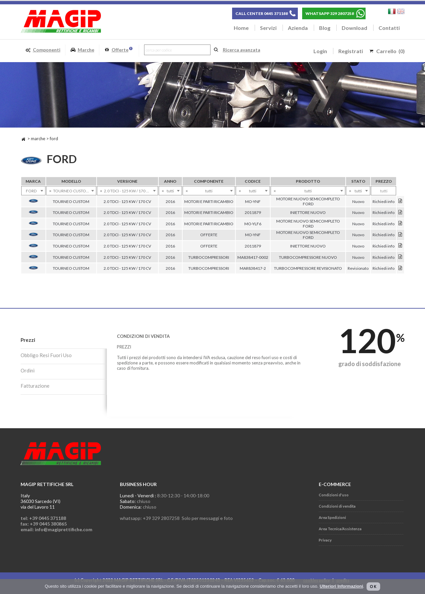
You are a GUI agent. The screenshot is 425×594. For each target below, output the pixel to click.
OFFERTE (208, 234)
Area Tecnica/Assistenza (340, 529)
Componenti (42, 50)
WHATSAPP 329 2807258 (329, 13)
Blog (324, 28)
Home (241, 28)
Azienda (298, 28)
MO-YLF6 (252, 223)
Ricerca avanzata (241, 49)
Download (354, 28)
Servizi (268, 28)
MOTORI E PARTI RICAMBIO (208, 201)
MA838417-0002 (252, 257)
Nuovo (358, 201)
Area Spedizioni (332, 517)
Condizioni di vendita (337, 506)
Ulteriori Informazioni (341, 586)
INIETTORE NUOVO (308, 212)
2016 (170, 201)
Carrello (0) (390, 51)
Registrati (350, 51)
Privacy (325, 540)
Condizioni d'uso (334, 495)
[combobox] (33, 190)
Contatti (389, 28)
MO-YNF (253, 201)
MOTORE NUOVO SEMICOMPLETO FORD (308, 201)
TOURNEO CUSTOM (71, 201)
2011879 (253, 212)
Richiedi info (383, 201)
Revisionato (358, 268)
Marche (82, 50)
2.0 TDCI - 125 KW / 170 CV (127, 201)
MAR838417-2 (253, 268)
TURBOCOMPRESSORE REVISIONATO (308, 268)
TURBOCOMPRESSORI (208, 257)
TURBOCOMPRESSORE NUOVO (308, 257)
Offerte (118, 50)
